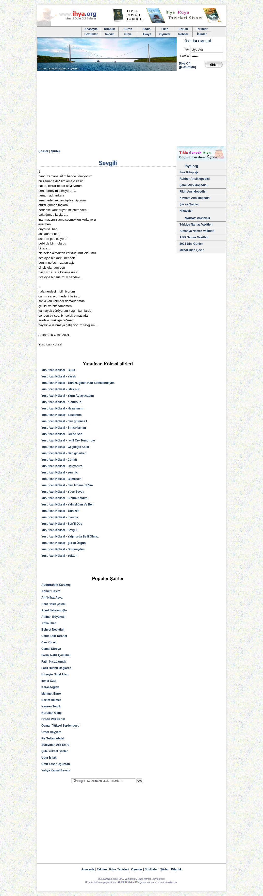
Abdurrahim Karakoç (56, 584)
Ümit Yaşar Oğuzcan (55, 764)
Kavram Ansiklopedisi (195, 198)
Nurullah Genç (51, 713)
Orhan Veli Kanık (53, 719)
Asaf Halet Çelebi (53, 604)
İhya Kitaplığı (189, 172)
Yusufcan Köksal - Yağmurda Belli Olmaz (70, 536)
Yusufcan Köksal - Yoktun (59, 555)
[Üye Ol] (184, 63)
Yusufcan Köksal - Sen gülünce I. (64, 421)
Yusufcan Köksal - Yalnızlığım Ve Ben (67, 504)
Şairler (43, 151)
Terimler (201, 29)
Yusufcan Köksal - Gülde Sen (61, 434)
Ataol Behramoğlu (54, 610)
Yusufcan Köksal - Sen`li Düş (61, 523)
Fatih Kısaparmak (53, 661)
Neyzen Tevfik (51, 706)
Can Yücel (48, 642)
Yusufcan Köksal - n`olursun (61, 402)
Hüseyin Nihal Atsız (55, 674)
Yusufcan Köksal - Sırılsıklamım (63, 427)
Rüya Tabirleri (119, 869)
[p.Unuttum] (187, 67)
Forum (183, 29)
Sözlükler (91, 34)
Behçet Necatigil (52, 629)
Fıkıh (164, 29)
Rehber (183, 34)
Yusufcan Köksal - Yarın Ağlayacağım (67, 395)
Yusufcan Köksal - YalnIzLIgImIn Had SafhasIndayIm (78, 383)
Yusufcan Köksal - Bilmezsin (61, 479)
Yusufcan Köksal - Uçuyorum (61, 466)
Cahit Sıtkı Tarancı (54, 636)
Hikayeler (186, 210)
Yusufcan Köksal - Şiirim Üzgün (63, 543)
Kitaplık (176, 869)
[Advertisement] (131, 109)
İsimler (202, 34)
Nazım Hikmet (51, 700)
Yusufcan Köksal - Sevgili (59, 530)
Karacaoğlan (50, 687)
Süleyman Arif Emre (55, 745)
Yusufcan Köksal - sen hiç (59, 472)
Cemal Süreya (51, 649)
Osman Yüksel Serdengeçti (60, 725)
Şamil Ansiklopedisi (193, 185)
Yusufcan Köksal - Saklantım (61, 415)
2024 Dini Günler (191, 243)
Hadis (146, 29)
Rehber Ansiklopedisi (195, 178)
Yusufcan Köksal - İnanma (59, 517)
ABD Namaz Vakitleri (194, 237)
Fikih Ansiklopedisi (193, 191)
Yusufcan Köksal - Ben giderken (63, 453)
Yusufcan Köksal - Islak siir (60, 389)
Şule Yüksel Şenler (54, 751)
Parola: (185, 56)
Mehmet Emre (51, 693)
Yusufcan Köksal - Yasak (58, 376)
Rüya (128, 34)
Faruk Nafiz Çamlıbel (55, 655)
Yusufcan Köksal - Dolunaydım (62, 549)
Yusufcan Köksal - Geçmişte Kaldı (65, 447)
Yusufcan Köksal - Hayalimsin (62, 408)
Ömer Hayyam (51, 732)
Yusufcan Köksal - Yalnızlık (60, 511)
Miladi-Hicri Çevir (192, 250)
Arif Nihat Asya (52, 597)
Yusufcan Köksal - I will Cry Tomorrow (68, 440)
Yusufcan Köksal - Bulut (58, 370)
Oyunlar (164, 34)
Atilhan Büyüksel (53, 617)
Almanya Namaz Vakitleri (197, 231)
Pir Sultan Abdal (52, 738)
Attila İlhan (48, 623)
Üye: (186, 49)
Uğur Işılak (48, 757)
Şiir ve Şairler (189, 204)
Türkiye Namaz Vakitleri (196, 224)
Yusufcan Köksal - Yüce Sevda (62, 491)
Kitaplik (109, 29)
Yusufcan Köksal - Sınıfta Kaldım (64, 498)
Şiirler (55, 151)
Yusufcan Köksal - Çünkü (59, 459)
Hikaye (146, 34)
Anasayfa (91, 29)
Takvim (109, 34)
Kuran (128, 29)
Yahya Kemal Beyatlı (55, 770)
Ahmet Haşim (50, 591)
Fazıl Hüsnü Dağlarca (56, 668)
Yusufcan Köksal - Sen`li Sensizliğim (67, 485)
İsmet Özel (48, 681)
